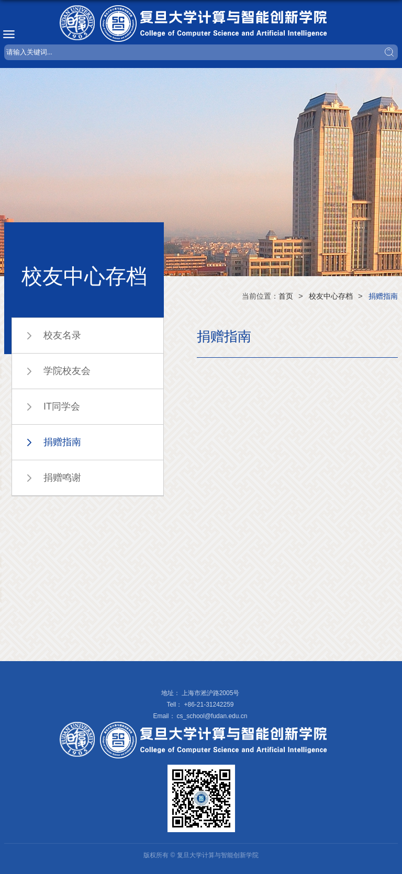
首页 (285, 296)
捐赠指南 (383, 296)
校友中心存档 (331, 296)
